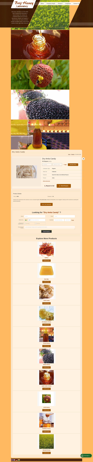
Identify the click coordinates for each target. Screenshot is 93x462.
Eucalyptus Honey (46, 321)
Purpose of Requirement (20, 223)
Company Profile (51, 3)
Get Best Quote (47, 260)
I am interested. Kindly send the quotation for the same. (49, 227)
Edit (65, 164)
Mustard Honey (46, 450)
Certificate (68, 3)
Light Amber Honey (46, 386)
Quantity (51, 220)
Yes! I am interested (46, 204)
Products (60, 3)
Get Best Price (73, 164)
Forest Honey (46, 343)
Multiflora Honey (46, 428)
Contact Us (76, 3)
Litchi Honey (46, 407)
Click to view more (46, 181)
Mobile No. (21, 220)
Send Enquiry (63, 185)
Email (52, 216)
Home (42, 3)
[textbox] (57, 164)
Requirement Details (20, 227)
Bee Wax (46, 279)
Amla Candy (46, 300)
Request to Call (49, 186)
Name (22, 216)
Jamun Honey (46, 364)
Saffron (46, 257)
